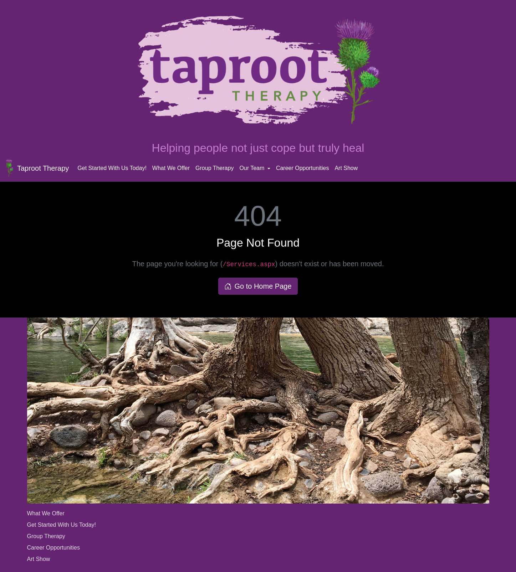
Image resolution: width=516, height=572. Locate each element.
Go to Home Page (257, 286)
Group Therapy (214, 168)
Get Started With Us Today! (112, 168)
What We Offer (171, 168)
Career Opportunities (302, 168)
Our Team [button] (252, 168)
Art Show (346, 168)
